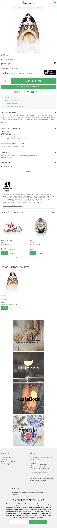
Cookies (3, 472)
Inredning (10, 137)
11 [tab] (34, 259)
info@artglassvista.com (41, 473)
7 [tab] (27, 259)
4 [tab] (22, 259)
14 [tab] (39, 259)
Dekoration (17, 137)
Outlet (28, 171)
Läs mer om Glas (6, 465)
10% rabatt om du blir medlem (14, 106)
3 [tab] (20, 259)
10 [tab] (32, 259)
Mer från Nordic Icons (13, 212)
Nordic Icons (7, 63)
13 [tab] (37, 259)
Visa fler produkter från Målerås (12, 206)
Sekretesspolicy (5, 463)
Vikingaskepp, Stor (6, 240)
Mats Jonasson (11, 59)
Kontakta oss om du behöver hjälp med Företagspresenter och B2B (41, 479)
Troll (31, 240)
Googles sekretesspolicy (37, 517)
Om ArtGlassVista (6, 457)
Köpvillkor (4, 459)
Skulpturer (26, 137)
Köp (4, 253)
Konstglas (10, 138)
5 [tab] (23, 259)
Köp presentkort (6, 469)
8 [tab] (29, 259)
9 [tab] (30, 259)
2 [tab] (18, 259)
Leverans (3, 467)
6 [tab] (25, 259)
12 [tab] (36, 259)
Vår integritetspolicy (23, 517)
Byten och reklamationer (8, 461)
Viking (3, 295)
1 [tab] (16, 259)
